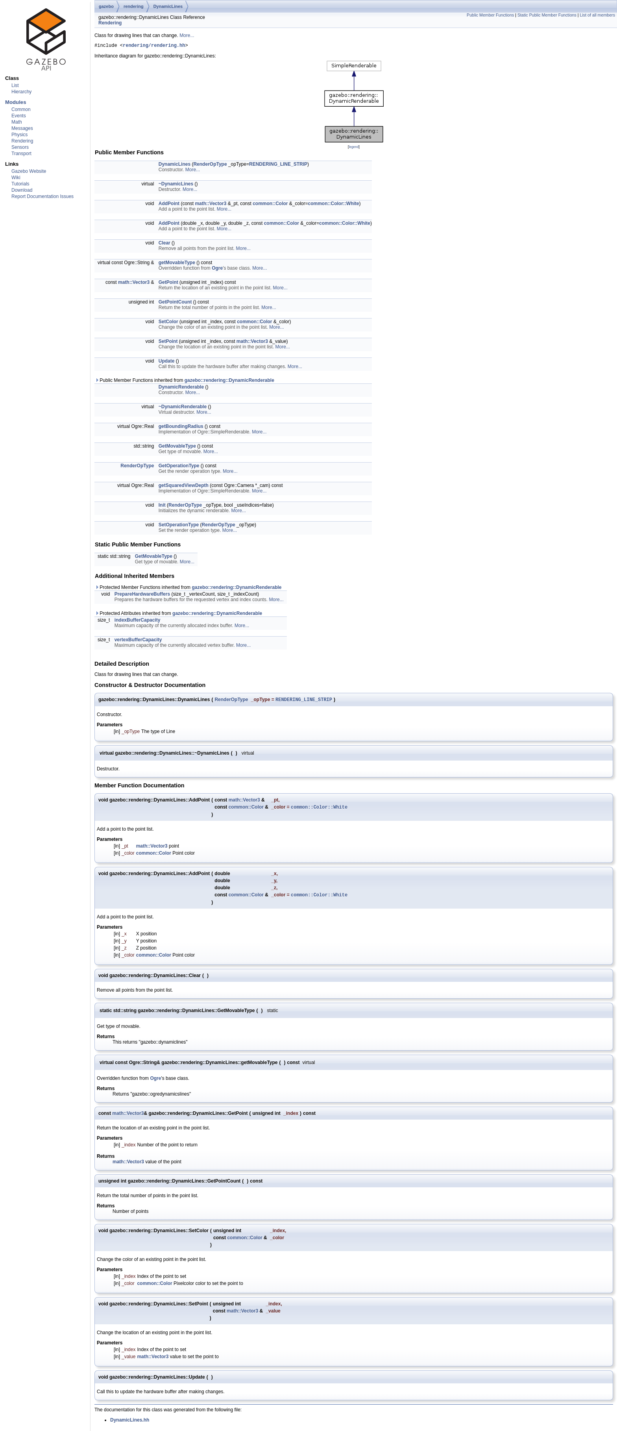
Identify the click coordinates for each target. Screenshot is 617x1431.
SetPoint (168, 342)
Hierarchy (21, 91)
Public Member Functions (490, 15)
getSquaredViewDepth (184, 486)
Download (21, 190)
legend (353, 148)
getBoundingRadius (181, 427)
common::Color (270, 204)
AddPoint (169, 204)
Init (162, 506)
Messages (22, 128)
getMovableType (177, 264)
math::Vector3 (210, 204)
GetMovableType (177, 447)
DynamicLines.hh (129, 1423)
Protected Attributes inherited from (178, 614)
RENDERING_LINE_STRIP (278, 165)
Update (167, 362)
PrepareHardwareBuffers (142, 595)
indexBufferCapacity (138, 621)
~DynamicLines (176, 185)
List (15, 85)
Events (18, 115)
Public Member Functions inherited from (184, 381)
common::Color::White (333, 204)
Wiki (15, 177)
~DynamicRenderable (183, 408)
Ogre (217, 269)
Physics (19, 134)
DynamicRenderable (181, 388)
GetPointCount (175, 303)
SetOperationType (179, 526)
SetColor (168, 323)
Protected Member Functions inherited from (188, 588)
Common (21, 109)
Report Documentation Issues (42, 196)
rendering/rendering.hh (154, 46)
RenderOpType (210, 165)
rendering (134, 6)
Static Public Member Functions (546, 15)
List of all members (597, 15)
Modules (15, 102)
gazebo (106, 6)
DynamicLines (168, 6)
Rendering (22, 141)
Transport (21, 153)
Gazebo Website (28, 171)
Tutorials (20, 184)
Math (16, 122)
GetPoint (168, 283)
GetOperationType (179, 467)
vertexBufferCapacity (138, 641)
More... (186, 35)
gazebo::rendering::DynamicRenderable (229, 381)
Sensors (20, 147)
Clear (164, 244)
